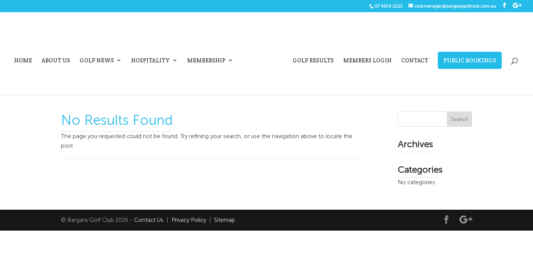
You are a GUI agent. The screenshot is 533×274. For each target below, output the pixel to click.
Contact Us (148, 220)
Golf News (97, 60)
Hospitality (150, 60)
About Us (56, 60)
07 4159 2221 (388, 6)
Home (23, 60)
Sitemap (224, 220)
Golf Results (313, 60)
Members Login (367, 60)
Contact (414, 60)
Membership (206, 60)
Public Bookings (469, 60)
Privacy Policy (188, 220)
